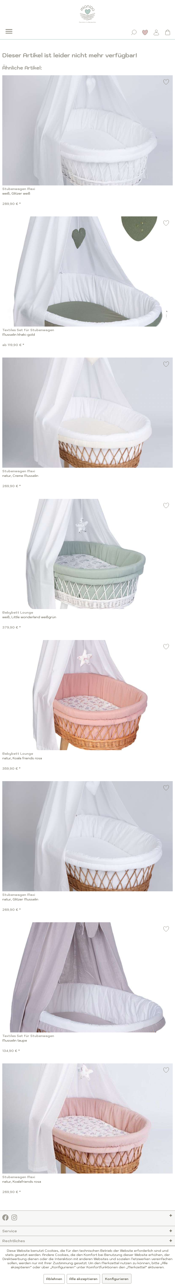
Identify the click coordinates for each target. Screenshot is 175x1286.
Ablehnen (54, 1279)
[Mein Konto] (156, 32)
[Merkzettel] (145, 32)
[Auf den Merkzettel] (166, 82)
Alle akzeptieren (83, 1279)
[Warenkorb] (167, 32)
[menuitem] (6, 28)
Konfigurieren (116, 1279)
